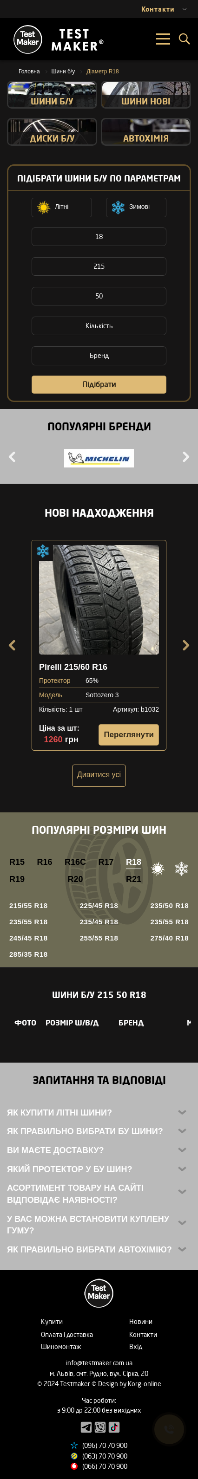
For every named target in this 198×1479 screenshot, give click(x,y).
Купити (52, 1321)
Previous (13, 457)
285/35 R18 (28, 954)
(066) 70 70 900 (104, 1466)
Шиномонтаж (61, 1346)
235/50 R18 (169, 905)
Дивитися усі (99, 774)
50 (99, 296)
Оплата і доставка (67, 1334)
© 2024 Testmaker (64, 1384)
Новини (140, 1321)
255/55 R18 (99, 938)
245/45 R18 (28, 938)
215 (99, 266)
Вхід (135, 1346)
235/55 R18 (28, 922)
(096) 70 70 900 (104, 1445)
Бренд (99, 355)
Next (185, 457)
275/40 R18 (169, 938)
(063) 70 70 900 (104, 1456)
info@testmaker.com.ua (99, 1363)
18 (99, 236)
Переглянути (129, 734)
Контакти (143, 1334)
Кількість (99, 326)
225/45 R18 (99, 905)
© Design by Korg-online (126, 1384)
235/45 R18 (99, 922)
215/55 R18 (28, 905)
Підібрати (99, 384)
